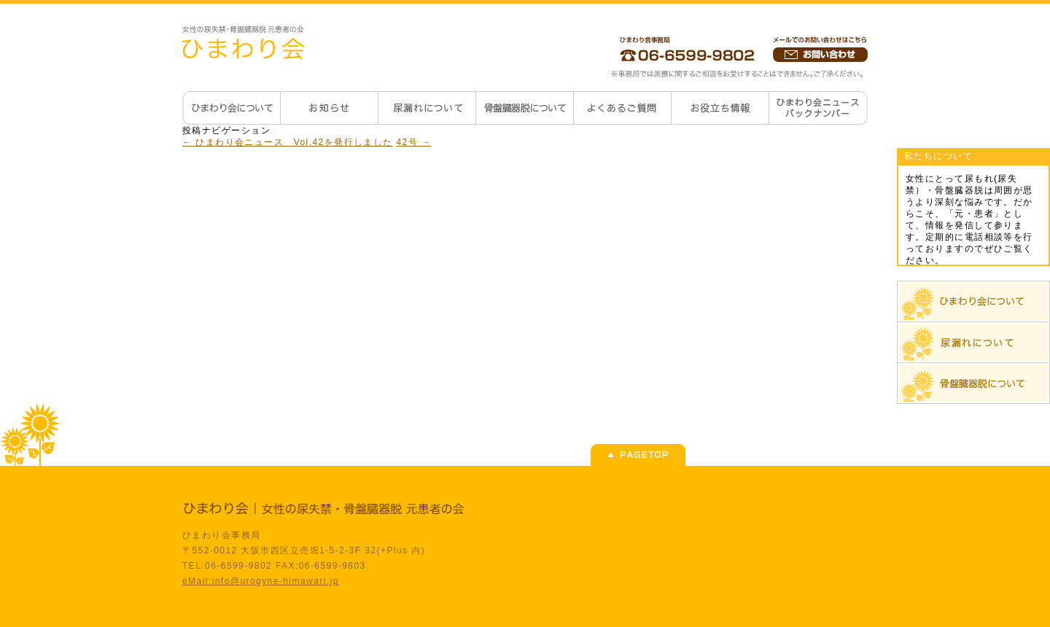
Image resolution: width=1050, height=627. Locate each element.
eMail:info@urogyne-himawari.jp (260, 581)
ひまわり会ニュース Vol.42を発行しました (287, 142)
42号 (414, 142)
